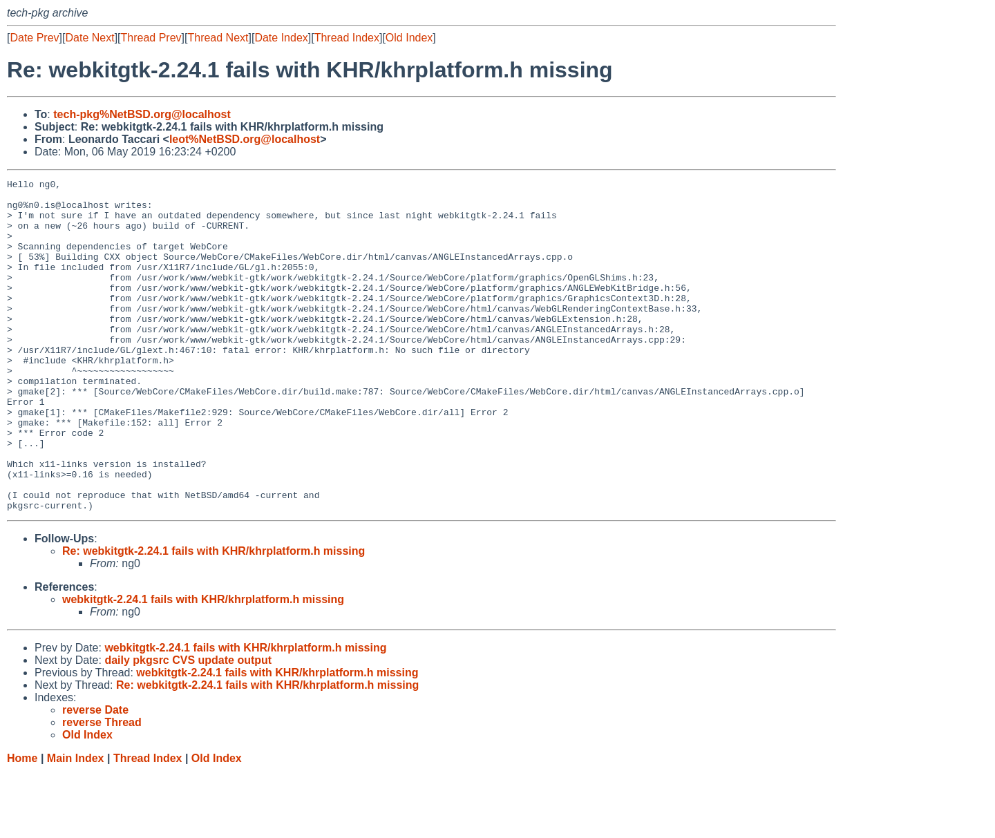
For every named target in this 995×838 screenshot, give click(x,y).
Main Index (75, 824)
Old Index (409, 38)
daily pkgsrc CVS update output (188, 726)
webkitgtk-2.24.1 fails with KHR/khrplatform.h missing (203, 666)
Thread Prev (151, 38)
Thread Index (346, 38)
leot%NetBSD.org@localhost (244, 139)
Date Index (280, 38)
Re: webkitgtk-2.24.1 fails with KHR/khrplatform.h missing (213, 617)
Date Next (89, 38)
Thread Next (217, 38)
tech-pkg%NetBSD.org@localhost (142, 114)
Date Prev (34, 38)
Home (22, 824)
